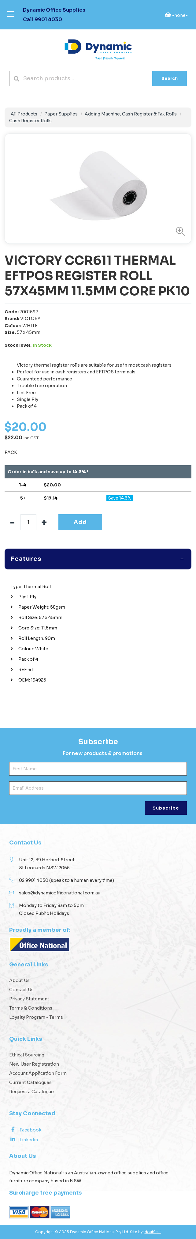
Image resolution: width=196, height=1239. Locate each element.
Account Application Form (38, 1073)
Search (169, 78)
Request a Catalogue (31, 1091)
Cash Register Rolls (30, 120)
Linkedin (23, 1139)
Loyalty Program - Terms (36, 1017)
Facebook (25, 1130)
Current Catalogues (30, 1082)
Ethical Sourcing (26, 1055)
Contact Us (21, 989)
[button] (179, 231)
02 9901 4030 (33, 880)
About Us (19, 980)
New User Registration (34, 1064)
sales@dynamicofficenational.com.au (59, 893)
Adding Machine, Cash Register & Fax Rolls (131, 114)
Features (26, 559)
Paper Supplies (61, 114)
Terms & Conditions (30, 1008)
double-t (153, 1232)
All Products (24, 114)
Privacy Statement (29, 999)
